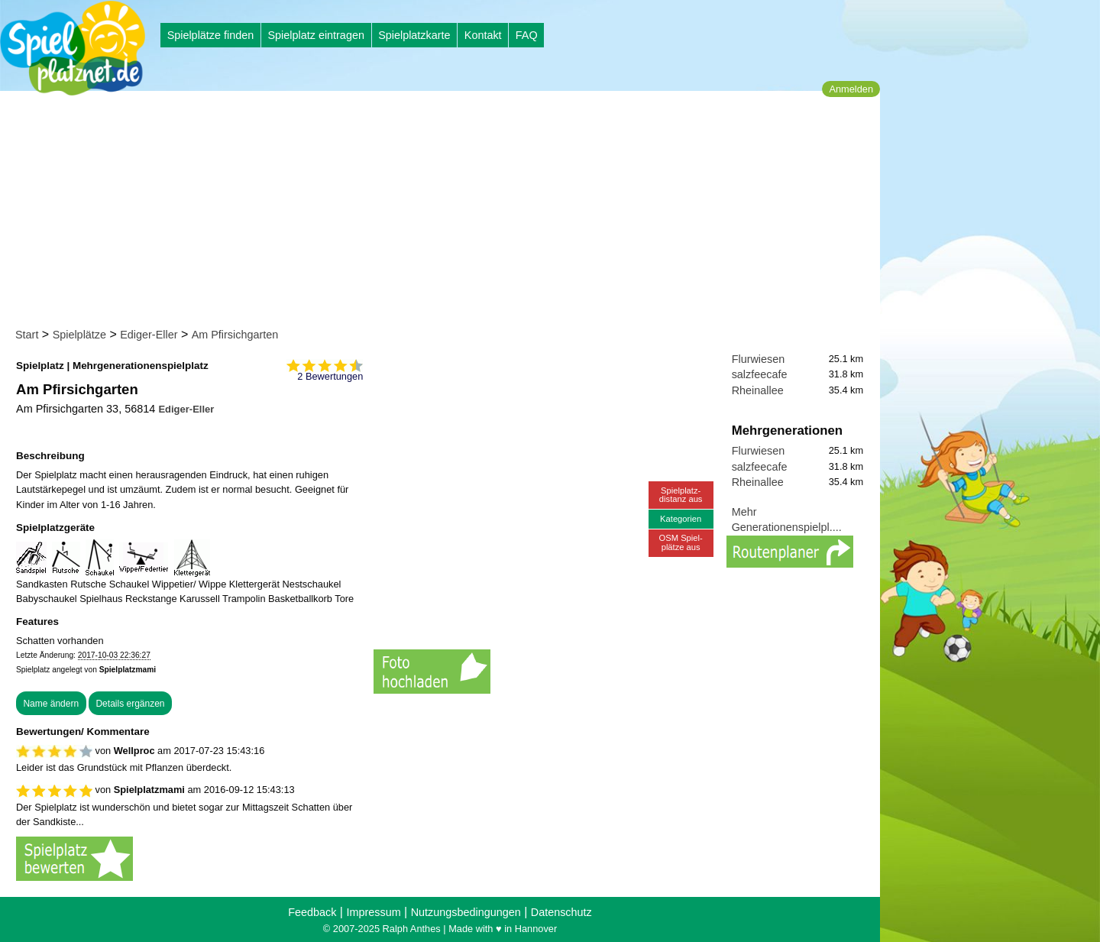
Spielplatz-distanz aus (681, 494)
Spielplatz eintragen (315, 35)
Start (26, 335)
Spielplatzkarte (414, 35)
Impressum (373, 912)
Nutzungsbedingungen (466, 912)
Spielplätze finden (210, 35)
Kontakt (483, 35)
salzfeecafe (760, 374)
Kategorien (680, 518)
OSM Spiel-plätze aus (681, 542)
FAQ (527, 35)
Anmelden (851, 89)
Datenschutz (561, 912)
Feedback (312, 912)
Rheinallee (758, 390)
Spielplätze (79, 335)
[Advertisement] (445, 212)
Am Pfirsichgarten (235, 335)
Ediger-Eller (148, 335)
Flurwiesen (758, 359)
